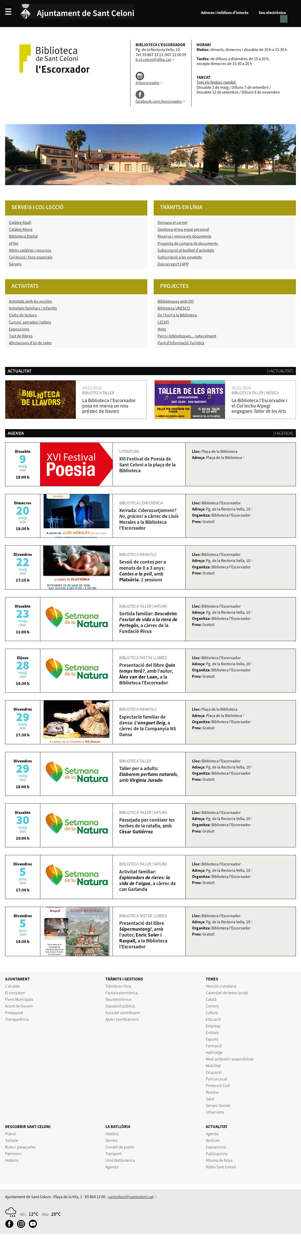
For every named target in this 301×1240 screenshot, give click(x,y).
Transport (113, 1153)
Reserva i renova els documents (184, 236)
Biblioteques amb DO (176, 301)
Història (11, 1160)
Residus (212, 1092)
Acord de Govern (19, 1005)
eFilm (13, 243)
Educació (213, 1019)
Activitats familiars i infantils (33, 308)
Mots (162, 328)
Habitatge (214, 1052)
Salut (210, 1098)
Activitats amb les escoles (30, 301)
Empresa (213, 1025)
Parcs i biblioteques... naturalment (187, 335)
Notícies (212, 1140)
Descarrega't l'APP (173, 263)
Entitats (212, 1032)
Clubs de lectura (23, 314)
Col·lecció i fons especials (30, 257)
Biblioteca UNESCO (174, 308)
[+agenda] (283, 433)
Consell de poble (119, 1146)
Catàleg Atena (20, 229)
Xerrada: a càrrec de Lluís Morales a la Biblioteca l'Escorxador (148, 519)
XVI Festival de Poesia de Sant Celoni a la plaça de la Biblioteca (147, 465)
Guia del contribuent (122, 1012)
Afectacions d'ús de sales (30, 342)
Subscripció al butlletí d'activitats (186, 250)
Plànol (10, 1133)
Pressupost (14, 1012)
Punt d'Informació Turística (181, 342)
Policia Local (216, 1078)
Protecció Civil (218, 1085)
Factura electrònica (121, 992)
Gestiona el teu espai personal (183, 229)
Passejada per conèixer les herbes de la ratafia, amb (147, 826)
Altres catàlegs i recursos (30, 250)
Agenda (111, 1166)
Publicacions (216, 1153)
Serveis (15, 263)
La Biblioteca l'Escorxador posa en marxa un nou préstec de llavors (109, 405)
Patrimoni (13, 1153)
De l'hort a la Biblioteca (177, 314)
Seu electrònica (272, 12)
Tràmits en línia (118, 986)
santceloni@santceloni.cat (130, 1196)
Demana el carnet (172, 222)
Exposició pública (120, 1005)
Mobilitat (213, 1065)
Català (211, 999)
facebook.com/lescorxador (159, 101)
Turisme (11, 1140)
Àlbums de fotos (219, 1160)
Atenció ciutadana (221, 986)
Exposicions (19, 328)
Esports (212, 1039)
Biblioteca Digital (23, 236)
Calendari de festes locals (227, 992)
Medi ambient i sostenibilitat (230, 1059)
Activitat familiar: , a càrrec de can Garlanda (147, 880)
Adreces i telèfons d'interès (224, 12)
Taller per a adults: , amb (148, 774)
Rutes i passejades (20, 1146)
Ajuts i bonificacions (122, 1019)
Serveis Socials (218, 1105)
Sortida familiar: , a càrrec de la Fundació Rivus (148, 622)
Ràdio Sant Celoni (221, 1166)
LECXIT (163, 322)
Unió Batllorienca (120, 1160)
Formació (214, 1045)
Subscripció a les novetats (180, 257)
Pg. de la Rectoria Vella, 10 (228, 509)
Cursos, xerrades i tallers (30, 322)
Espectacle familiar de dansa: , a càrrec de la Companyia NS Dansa (147, 725)
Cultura (212, 1012)
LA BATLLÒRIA (117, 1126)
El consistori (15, 992)
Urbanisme (215, 1112)
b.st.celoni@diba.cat (153, 59)
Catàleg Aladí (20, 222)
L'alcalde (12, 986)
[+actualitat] (280, 371)
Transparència (17, 1019)
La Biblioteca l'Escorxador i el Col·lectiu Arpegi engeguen (259, 405)
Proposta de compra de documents (188, 243)
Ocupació (214, 1072)
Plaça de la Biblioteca (224, 457)
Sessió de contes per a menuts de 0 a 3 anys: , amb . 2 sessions (142, 570)
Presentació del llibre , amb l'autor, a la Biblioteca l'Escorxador (147, 674)
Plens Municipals (19, 999)
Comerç (212, 1005)
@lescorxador (148, 82)
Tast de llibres (21, 335)
